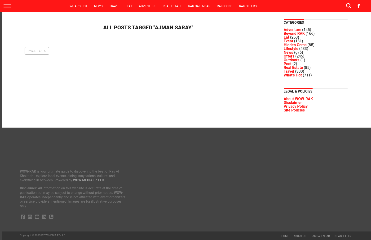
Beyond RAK (294, 33)
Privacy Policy (296, 106)
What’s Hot (79, 6)
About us (300, 236)
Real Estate (172, 6)
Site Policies (294, 110)
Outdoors (292, 60)
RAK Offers (248, 6)
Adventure (147, 6)
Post (288, 64)
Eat (129, 6)
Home (285, 236)
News (98, 6)
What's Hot (293, 75)
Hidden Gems (295, 45)
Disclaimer (293, 102)
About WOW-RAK (298, 99)
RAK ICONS (225, 6)
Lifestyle (291, 48)
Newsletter (343, 236)
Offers (289, 56)
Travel (114, 6)
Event (288, 41)
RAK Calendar (199, 6)
